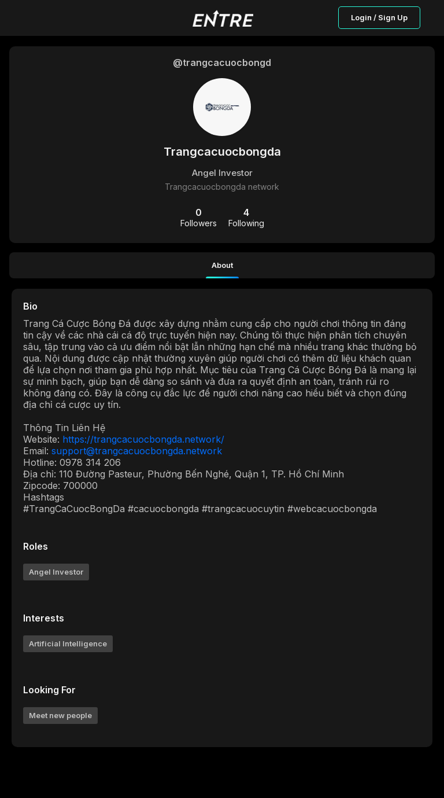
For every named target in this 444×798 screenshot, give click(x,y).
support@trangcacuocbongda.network (136, 451)
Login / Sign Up (379, 17)
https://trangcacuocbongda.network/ (143, 439)
